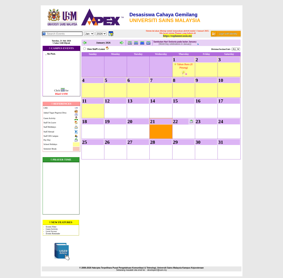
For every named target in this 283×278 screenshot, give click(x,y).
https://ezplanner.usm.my (177, 35)
